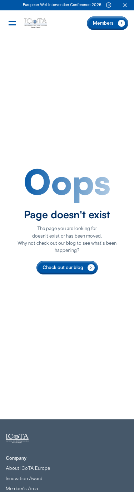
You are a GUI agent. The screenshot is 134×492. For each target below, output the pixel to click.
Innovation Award (24, 478)
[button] (125, 5)
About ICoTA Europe (28, 468)
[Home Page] (35, 23)
